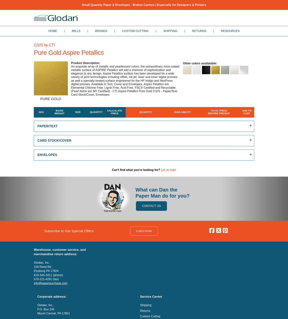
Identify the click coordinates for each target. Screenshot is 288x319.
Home (52, 31)
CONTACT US (151, 206)
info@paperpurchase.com (50, 283)
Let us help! (168, 169)
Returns (199, 31)
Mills (76, 31)
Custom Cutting (135, 31)
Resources (230, 31)
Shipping (170, 31)
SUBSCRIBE (144, 231)
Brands (101, 31)
